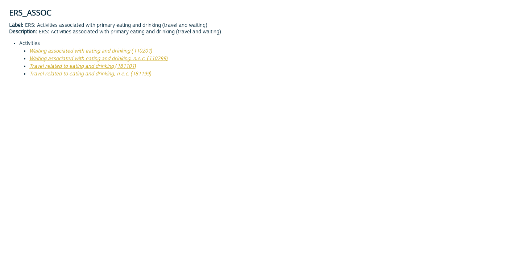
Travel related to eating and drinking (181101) (82, 66)
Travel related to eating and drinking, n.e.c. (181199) (90, 74)
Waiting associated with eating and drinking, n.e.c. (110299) (98, 58)
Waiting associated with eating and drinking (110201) (90, 51)
